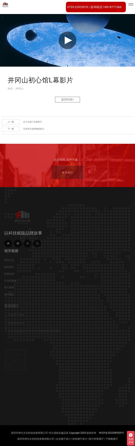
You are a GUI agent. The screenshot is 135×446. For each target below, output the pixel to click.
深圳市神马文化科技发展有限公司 (35, 438)
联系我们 (9, 267)
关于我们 (9, 295)
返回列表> (67, 99)
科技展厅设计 (79, 438)
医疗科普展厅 (96, 438)
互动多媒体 (10, 281)
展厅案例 (9, 288)
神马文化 (9, 261)
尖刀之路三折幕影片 (32, 122)
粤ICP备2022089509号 (111, 432)
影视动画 (9, 274)
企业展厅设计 (63, 438)
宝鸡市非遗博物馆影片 (33, 129)
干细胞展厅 (112, 438)
